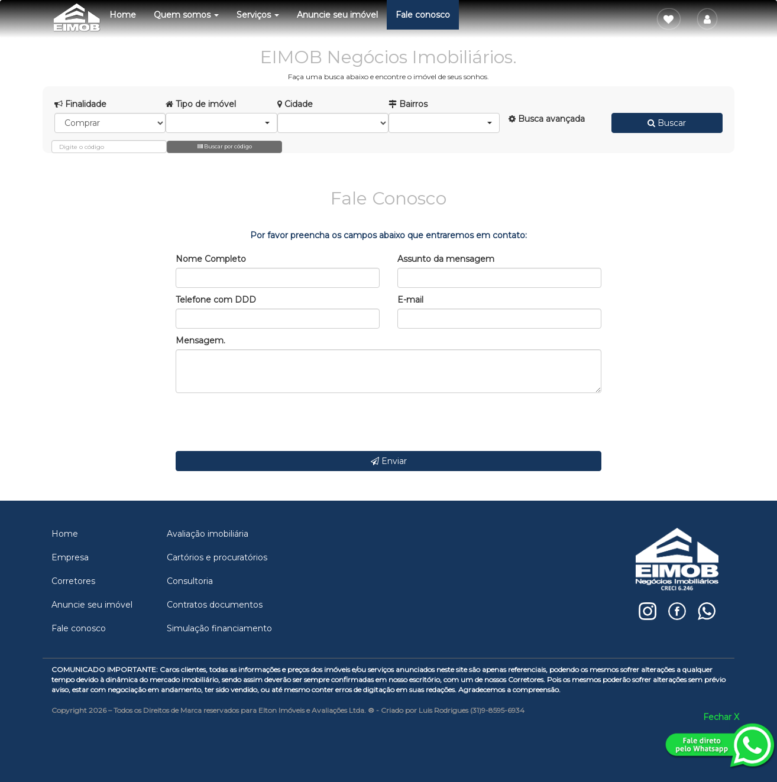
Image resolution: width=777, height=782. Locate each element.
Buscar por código (225, 146)
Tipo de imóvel (201, 104)
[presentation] (265, 422)
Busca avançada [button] (547, 118)
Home (122, 14)
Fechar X (721, 717)
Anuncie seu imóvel (337, 14)
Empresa (70, 557)
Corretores (73, 581)
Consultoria (190, 581)
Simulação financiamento (219, 628)
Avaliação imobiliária (207, 533)
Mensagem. (200, 340)
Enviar (389, 461)
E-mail (410, 299)
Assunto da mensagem (445, 259)
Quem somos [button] (186, 14)
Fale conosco (423, 14)
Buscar (667, 123)
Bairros (408, 104)
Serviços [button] (258, 14)
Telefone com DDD (216, 299)
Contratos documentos (215, 604)
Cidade (295, 104)
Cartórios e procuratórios (217, 557)
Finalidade (80, 104)
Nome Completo (211, 259)
